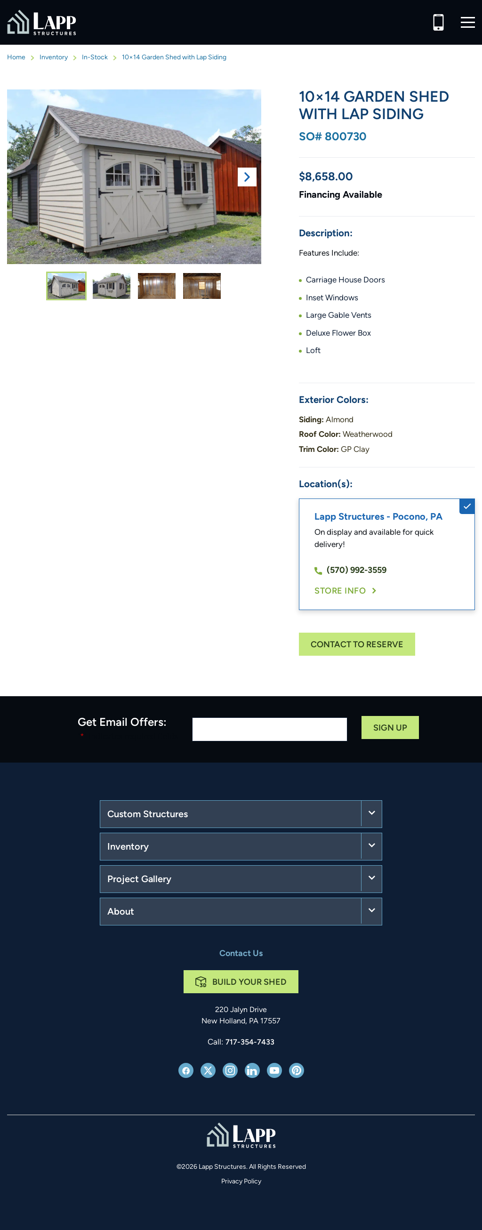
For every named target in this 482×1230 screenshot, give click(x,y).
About (120, 912)
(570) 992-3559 (350, 570)
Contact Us (241, 953)
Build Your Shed (249, 982)
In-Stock (95, 57)
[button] (468, 22)
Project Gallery (139, 879)
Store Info (340, 591)
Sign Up (390, 728)
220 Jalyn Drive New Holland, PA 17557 (241, 1015)
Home (16, 57)
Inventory (54, 57)
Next (247, 177)
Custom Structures (147, 815)
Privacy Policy (241, 1181)
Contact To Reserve (357, 645)
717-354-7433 (249, 1042)
